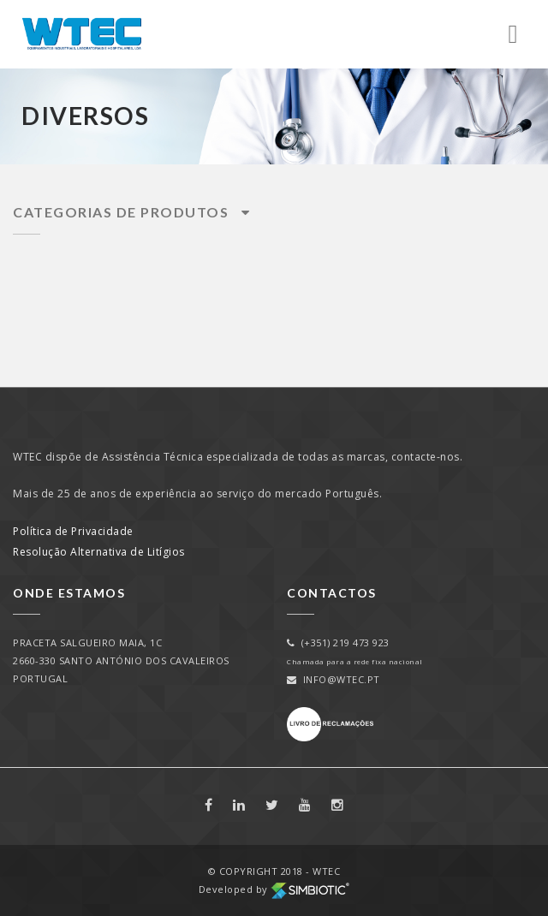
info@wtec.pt (333, 679)
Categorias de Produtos (131, 212)
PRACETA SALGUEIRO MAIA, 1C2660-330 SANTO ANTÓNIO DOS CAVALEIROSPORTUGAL (121, 661)
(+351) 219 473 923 (338, 642)
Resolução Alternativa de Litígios (99, 551)
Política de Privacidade (73, 531)
